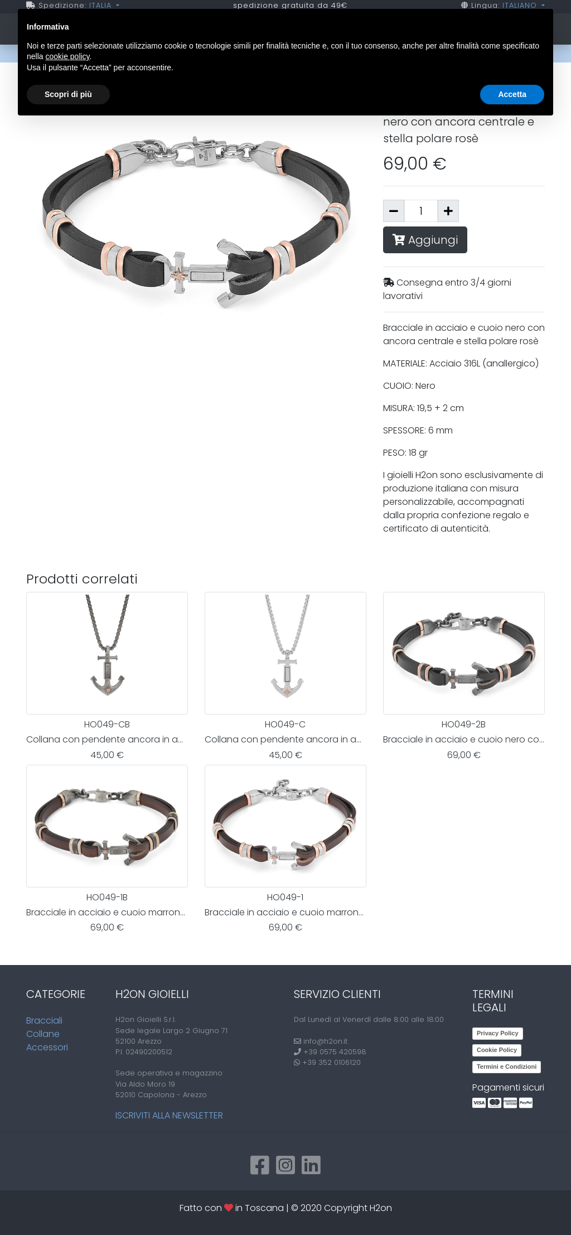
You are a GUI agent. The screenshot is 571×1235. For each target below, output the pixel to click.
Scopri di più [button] (68, 94)
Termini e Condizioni (506, 1066)
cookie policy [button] (67, 56)
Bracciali (44, 1020)
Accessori (47, 1047)
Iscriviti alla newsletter (169, 1115)
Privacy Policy (498, 1033)
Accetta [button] (512, 94)
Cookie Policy (497, 1049)
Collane (43, 1033)
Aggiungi (425, 240)
